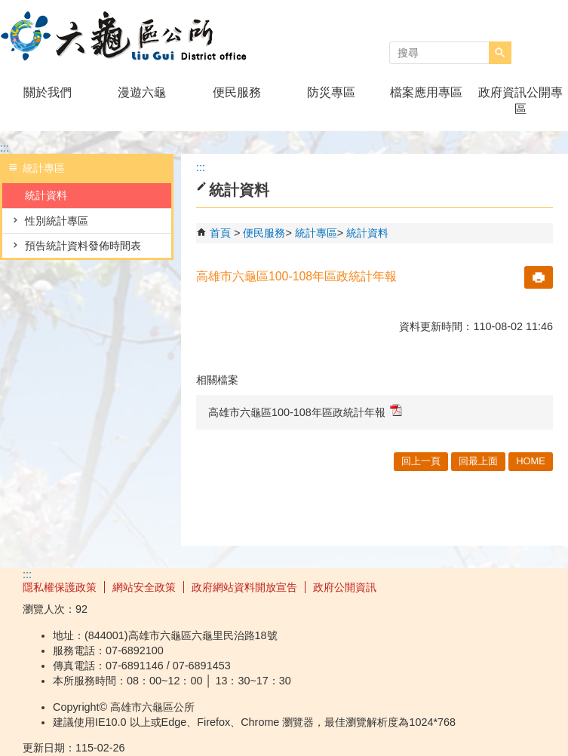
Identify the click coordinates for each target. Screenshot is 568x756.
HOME (530, 461)
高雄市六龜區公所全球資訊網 (127, 36)
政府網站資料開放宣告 (244, 587)
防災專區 (331, 92)
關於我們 (47, 92)
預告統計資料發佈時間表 (83, 246)
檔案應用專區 (426, 92)
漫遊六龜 (142, 92)
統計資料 (46, 195)
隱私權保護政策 (60, 587)
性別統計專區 (56, 221)
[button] (500, 52)
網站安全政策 (144, 587)
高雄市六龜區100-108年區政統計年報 (305, 411)
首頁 (220, 233)
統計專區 (316, 233)
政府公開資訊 (344, 587)
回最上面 (478, 461)
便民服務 (237, 92)
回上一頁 (421, 461)
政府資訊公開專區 (520, 100)
